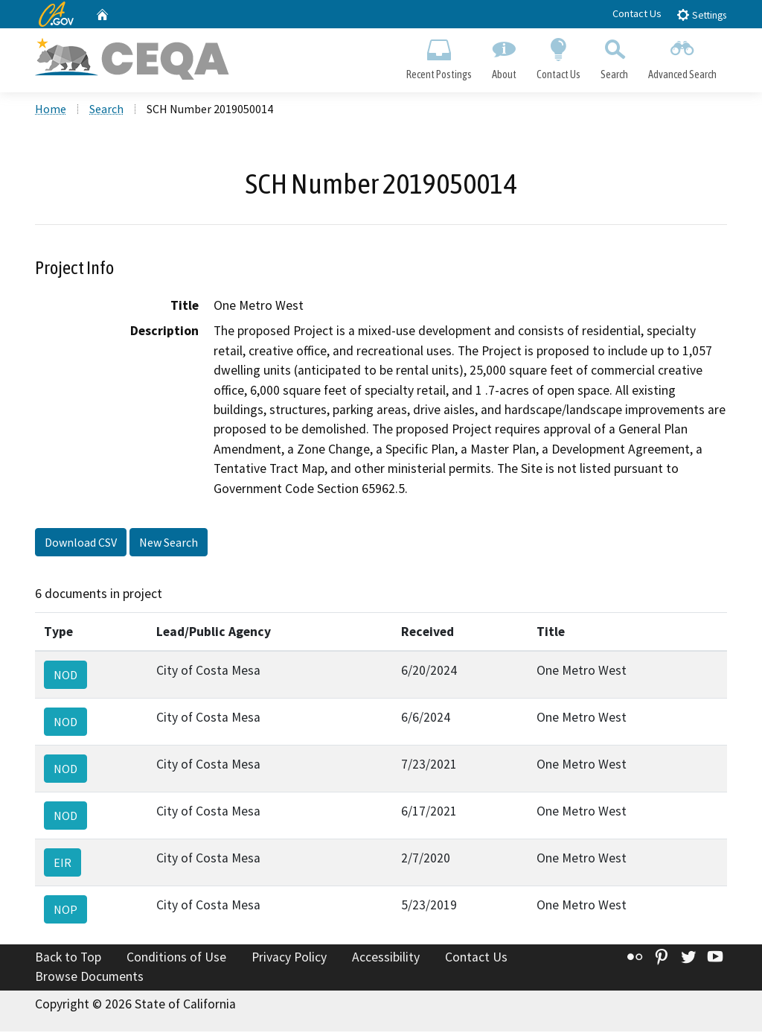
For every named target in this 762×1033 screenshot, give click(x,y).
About (503, 56)
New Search (168, 543)
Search (615, 56)
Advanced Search (682, 56)
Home (50, 111)
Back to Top (68, 959)
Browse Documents (89, 978)
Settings (701, 14)
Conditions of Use (176, 959)
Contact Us (637, 13)
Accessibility (386, 959)
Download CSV (81, 543)
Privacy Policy (289, 959)
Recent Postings (439, 56)
